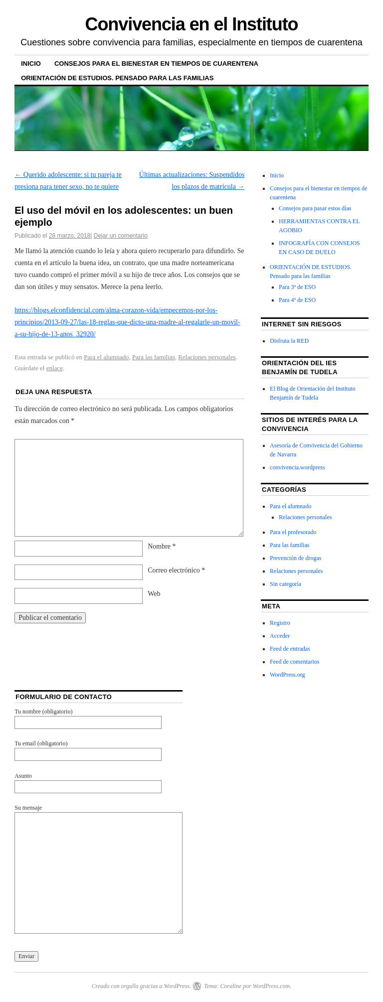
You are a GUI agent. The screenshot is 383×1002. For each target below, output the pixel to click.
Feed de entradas (290, 648)
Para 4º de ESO (297, 299)
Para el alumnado (106, 357)
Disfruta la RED (289, 340)
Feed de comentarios (294, 661)
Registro (280, 622)
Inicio (31, 63)
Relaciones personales (206, 357)
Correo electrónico (176, 570)
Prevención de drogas (295, 558)
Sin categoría (285, 583)
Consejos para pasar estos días (315, 208)
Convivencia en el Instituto (191, 24)
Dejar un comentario (121, 235)
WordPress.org (287, 674)
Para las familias (153, 357)
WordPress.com (271, 986)
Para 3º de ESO (297, 287)
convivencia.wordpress (297, 467)
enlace (54, 368)
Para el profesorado (293, 532)
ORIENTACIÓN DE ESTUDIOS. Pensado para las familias (117, 78)
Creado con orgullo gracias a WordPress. (141, 986)
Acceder (280, 635)
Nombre (162, 546)
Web (154, 593)
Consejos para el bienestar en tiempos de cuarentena (156, 63)
